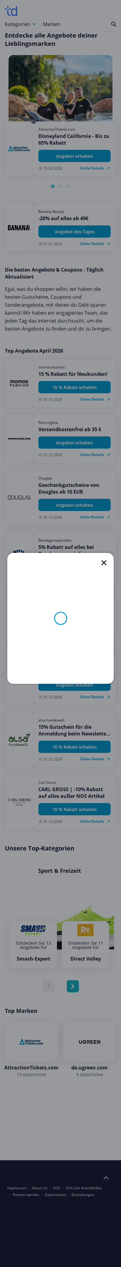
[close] (103, 562)
